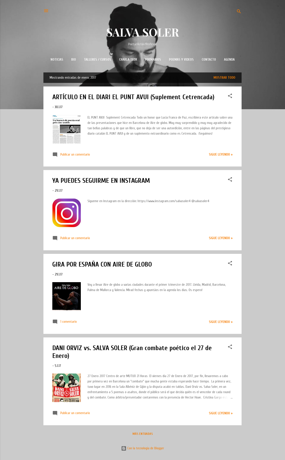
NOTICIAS (57, 60)
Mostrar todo (224, 78)
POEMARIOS (153, 60)
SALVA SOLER (142, 32)
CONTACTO (209, 60)
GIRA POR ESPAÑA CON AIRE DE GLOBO (102, 264)
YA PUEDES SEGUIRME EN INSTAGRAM (101, 181)
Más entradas (142, 434)
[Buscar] (239, 12)
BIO (73, 60)
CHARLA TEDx (128, 60)
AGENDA (229, 60)
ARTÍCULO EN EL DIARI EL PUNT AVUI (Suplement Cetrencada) (133, 97)
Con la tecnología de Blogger (142, 448)
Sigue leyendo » (221, 154)
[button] (230, 96)
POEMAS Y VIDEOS (181, 60)
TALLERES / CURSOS (97, 60)
